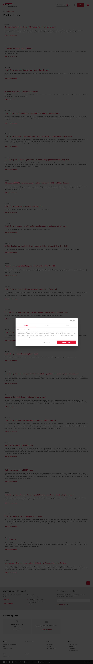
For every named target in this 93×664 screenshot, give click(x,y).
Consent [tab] (26, 325)
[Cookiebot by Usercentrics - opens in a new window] (70, 321)
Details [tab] (46, 325)
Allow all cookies (66, 342)
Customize (46, 342)
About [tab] (67, 325)
